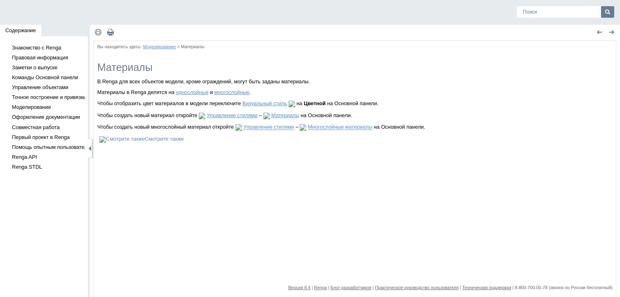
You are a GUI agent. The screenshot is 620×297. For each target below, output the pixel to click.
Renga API (24, 157)
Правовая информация (40, 58)
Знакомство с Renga (36, 48)
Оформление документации (46, 117)
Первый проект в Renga (41, 137)
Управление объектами (40, 87)
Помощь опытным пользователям (53, 147)
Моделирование (31, 107)
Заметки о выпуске (34, 68)
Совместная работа (36, 127)
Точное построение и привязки (49, 97)
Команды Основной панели (45, 77)
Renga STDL (27, 167)
